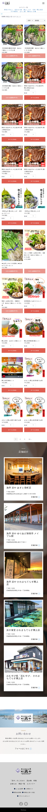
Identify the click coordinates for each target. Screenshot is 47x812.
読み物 (29, 780)
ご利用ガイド (29, 789)
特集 (35, 780)
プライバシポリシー (24, 796)
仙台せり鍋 (18, 10)
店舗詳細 (34, 497)
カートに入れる (35, 97)
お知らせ (13, 784)
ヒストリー (31, 784)
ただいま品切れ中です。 (12, 56)
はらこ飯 (23, 11)
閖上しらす (27, 10)
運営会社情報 (17, 792)
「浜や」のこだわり (17, 780)
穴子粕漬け (14, 11)
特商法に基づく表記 (29, 792)
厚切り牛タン (8, 10)
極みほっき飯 (31, 11)
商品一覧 (22, 784)
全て (2, 14)
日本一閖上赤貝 (38, 10)
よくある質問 (19, 789)
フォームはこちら (22, 748)
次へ (30, 439)
